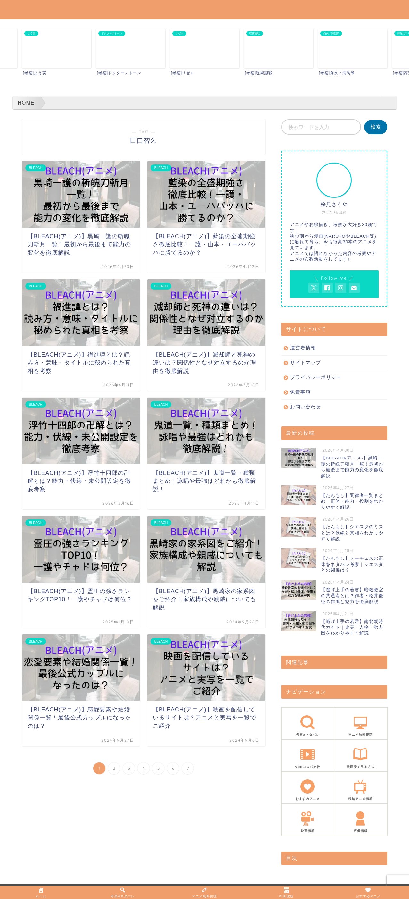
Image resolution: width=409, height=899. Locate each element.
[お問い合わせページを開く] (354, 288)
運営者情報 (303, 347)
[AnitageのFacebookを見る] (327, 288)
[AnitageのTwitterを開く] (313, 288)
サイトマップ (305, 362)
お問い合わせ (305, 406)
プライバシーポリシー (315, 377)
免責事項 (300, 392)
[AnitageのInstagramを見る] (340, 288)
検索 (376, 127)
